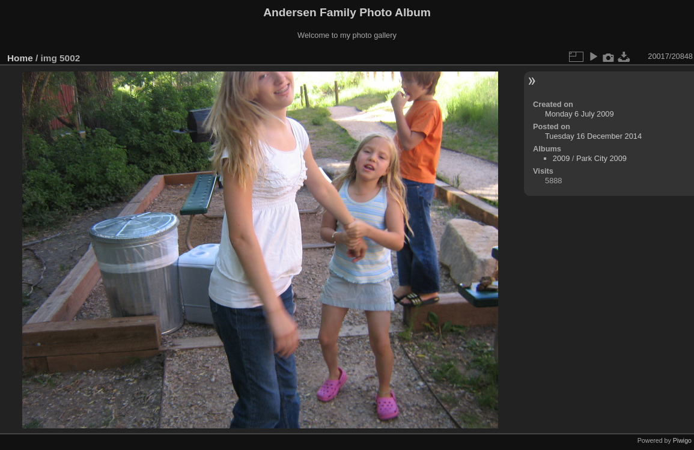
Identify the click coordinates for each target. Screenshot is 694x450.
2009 (561, 158)
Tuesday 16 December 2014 (593, 136)
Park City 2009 (601, 158)
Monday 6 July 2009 (579, 113)
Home (20, 58)
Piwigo (682, 440)
